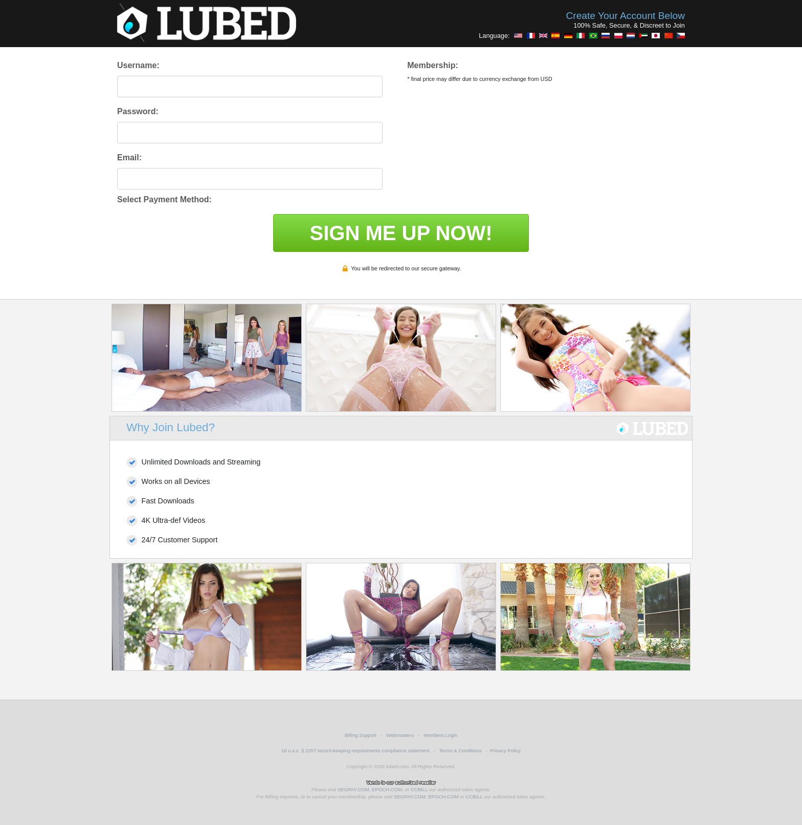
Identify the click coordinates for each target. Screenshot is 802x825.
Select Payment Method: (164, 199)
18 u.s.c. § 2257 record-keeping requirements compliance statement (355, 750)
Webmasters (400, 735)
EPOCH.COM (387, 789)
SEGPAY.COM (353, 789)
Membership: (432, 65)
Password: (138, 111)
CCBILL (419, 789)
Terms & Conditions (460, 750)
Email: (129, 157)
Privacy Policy (505, 750)
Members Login (440, 735)
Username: (138, 65)
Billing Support (360, 735)
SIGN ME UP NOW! (400, 233)
